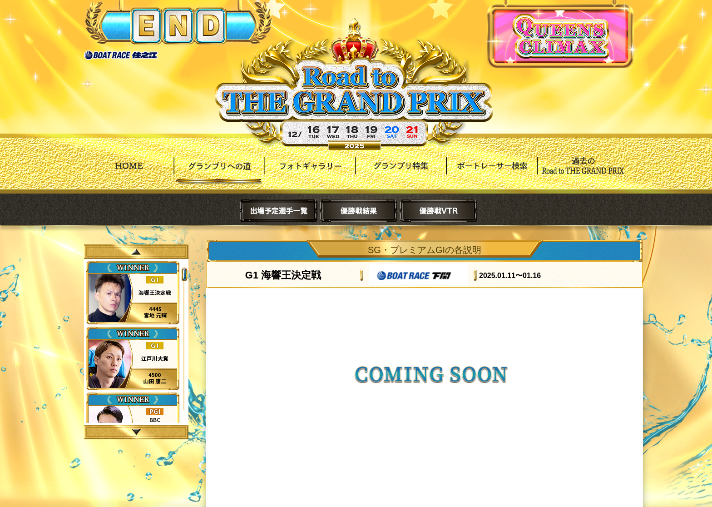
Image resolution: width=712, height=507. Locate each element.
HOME (128, 172)
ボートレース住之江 (121, 55)
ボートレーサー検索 (492, 172)
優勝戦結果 (358, 210)
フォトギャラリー (310, 172)
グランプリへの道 (219, 172)
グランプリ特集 (401, 172)
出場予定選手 (279, 210)
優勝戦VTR (438, 210)
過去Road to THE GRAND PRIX (583, 172)
